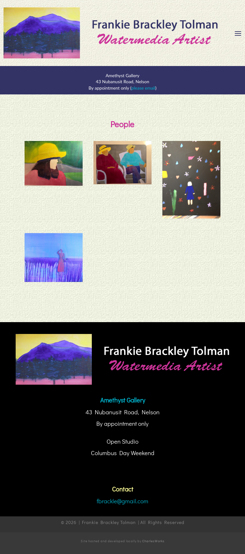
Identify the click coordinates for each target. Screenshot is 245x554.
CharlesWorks (153, 541)
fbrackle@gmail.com (122, 501)
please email (143, 88)
